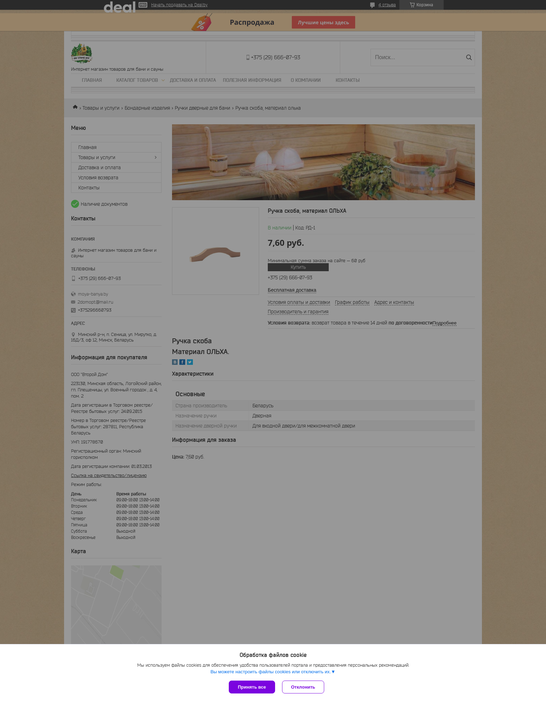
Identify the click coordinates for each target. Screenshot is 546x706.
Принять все (252, 687)
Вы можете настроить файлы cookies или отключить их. (270, 671)
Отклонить (303, 687)
